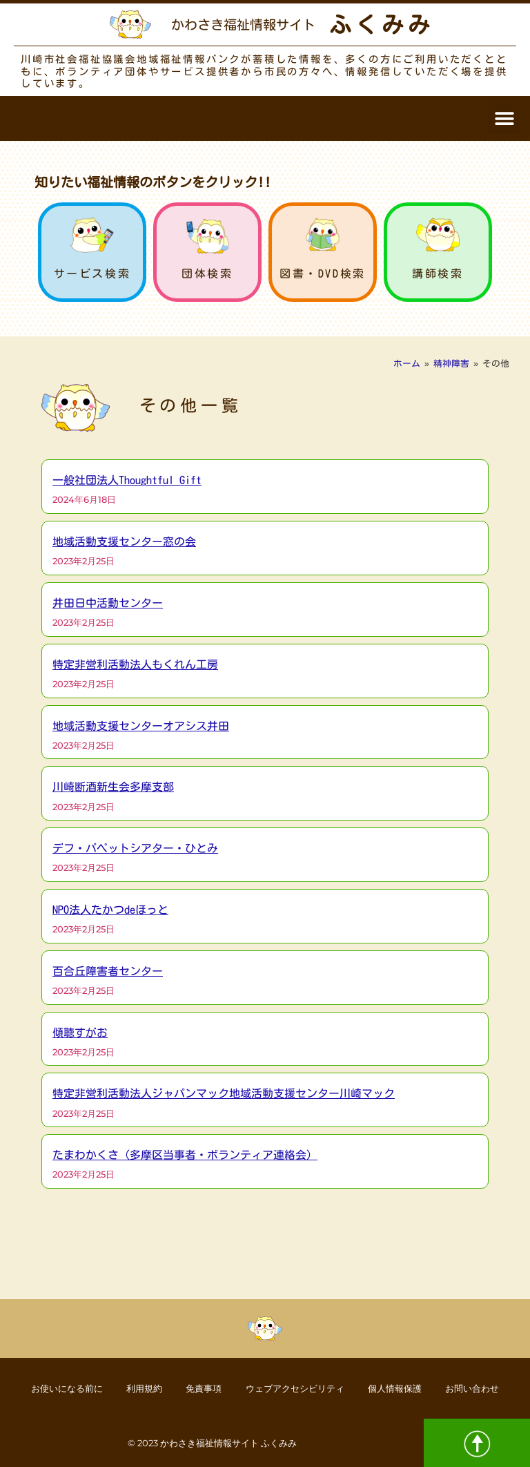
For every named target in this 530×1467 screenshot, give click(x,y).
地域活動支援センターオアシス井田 (140, 725)
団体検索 (207, 273)
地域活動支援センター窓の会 (124, 541)
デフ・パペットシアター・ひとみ (135, 848)
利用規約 (131, 1387)
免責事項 (198, 1387)
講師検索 (437, 273)
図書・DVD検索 (322, 273)
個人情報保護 (408, 1387)
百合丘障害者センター (107, 971)
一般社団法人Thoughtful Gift (127, 480)
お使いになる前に (46, 1387)
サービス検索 (92, 273)
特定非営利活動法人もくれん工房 (135, 664)
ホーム (406, 363)
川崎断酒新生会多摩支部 (113, 786)
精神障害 (451, 363)
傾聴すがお (80, 1032)
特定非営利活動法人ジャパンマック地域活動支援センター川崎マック (223, 1093)
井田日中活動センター (107, 602)
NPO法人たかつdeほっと (110, 909)
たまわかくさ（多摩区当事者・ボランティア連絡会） (184, 1154)
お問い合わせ (493, 1387)
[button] (504, 118)
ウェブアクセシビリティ (298, 1387)
